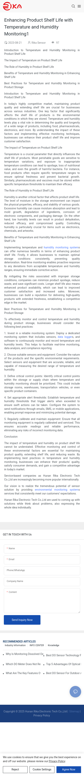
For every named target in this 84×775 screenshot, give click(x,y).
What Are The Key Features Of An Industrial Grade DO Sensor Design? (23, 673)
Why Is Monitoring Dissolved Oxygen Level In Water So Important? (25, 654)
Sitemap (74, 711)
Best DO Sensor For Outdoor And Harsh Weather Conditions (63, 673)
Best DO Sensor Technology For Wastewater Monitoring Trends (63, 655)
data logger (65, 336)
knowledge (53, 645)
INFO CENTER (37, 645)
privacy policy (57, 761)
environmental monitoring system (56, 489)
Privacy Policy (41, 715)
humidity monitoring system (61, 247)
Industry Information (15, 645)
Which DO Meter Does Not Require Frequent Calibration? (23, 664)
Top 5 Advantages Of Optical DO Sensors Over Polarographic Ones (63, 664)
